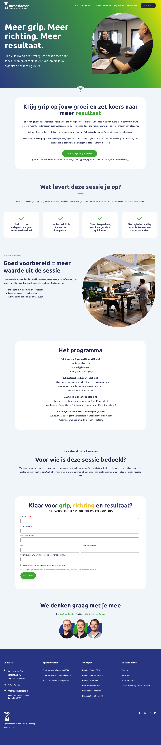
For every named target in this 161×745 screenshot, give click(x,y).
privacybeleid (31, 569)
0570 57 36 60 (66, 614)
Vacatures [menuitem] (126, 675)
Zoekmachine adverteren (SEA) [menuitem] (56, 670)
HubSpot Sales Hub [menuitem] (90, 680)
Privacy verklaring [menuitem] (28, 724)
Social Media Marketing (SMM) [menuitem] (56, 680)
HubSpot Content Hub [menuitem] (91, 691)
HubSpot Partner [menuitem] (129, 680)
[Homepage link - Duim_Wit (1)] (7, 720)
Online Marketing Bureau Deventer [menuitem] (136, 686)
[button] (140, 713)
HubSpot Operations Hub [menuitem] (92, 696)
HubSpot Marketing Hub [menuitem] (92, 675)
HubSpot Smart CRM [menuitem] (91, 670)
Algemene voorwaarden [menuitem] (12, 724)
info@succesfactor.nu (95, 614)
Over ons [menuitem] (125, 670)
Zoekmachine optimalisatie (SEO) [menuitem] (57, 675)
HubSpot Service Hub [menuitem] (91, 686)
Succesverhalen (103, 5)
